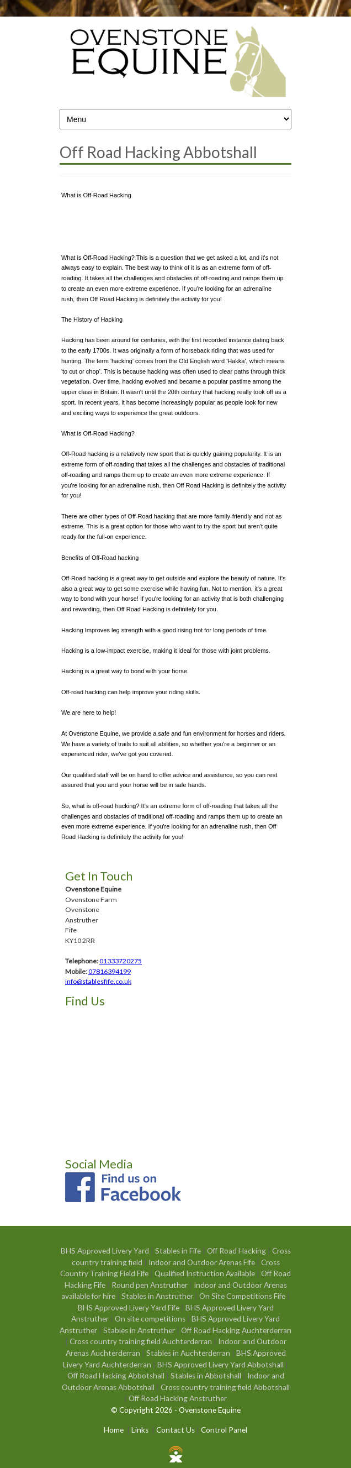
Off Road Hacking (237, 1250)
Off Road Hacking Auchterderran (236, 1330)
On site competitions (151, 1318)
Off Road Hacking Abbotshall (116, 1375)
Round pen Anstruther (150, 1285)
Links (139, 1429)
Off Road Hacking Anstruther (178, 1398)
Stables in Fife (179, 1250)
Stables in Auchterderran (189, 1353)
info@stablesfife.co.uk (98, 981)
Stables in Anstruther (158, 1296)
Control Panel (224, 1429)
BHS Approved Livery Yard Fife (129, 1307)
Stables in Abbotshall (207, 1375)
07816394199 (109, 971)
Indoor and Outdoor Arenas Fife (202, 1262)
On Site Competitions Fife (243, 1296)
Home (114, 1429)
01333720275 (120, 961)
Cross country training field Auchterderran (142, 1341)
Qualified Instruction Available (206, 1273)
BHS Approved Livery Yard (106, 1250)
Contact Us (175, 1429)
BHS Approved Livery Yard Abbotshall (221, 1364)
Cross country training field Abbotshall (225, 1387)
